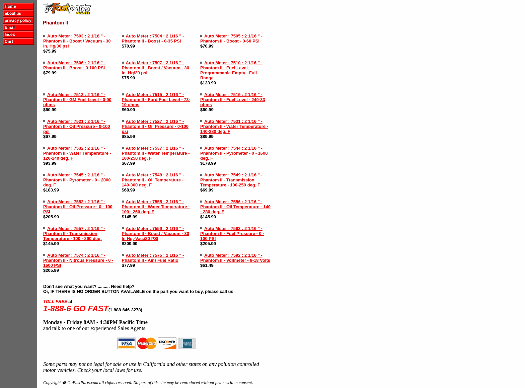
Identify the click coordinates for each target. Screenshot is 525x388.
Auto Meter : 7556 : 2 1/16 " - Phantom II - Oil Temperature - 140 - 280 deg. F (235, 206)
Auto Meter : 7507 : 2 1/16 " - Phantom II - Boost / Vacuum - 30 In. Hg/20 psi (156, 67)
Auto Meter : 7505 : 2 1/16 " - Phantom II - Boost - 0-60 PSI (231, 38)
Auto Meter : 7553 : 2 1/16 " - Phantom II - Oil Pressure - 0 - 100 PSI (77, 206)
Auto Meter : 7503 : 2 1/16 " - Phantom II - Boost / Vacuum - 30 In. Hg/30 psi (77, 41)
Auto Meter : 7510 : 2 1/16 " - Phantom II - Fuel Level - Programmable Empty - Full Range (231, 70)
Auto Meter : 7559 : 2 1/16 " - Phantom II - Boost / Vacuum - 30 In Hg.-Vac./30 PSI (156, 233)
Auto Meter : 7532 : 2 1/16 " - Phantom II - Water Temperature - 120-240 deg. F (77, 153)
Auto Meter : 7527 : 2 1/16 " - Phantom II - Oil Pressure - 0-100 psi (155, 126)
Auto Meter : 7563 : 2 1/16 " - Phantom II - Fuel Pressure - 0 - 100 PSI (232, 233)
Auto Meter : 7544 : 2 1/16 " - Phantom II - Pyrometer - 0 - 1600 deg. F (234, 153)
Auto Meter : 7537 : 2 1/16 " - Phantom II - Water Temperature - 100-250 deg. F (156, 153)
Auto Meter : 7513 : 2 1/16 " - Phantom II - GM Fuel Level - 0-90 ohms (77, 99)
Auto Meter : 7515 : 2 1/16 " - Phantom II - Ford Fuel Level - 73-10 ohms (156, 99)
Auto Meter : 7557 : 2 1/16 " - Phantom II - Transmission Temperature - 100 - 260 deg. (74, 233)
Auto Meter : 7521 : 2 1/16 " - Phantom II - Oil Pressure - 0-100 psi (76, 126)
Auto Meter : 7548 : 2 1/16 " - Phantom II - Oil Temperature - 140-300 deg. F (153, 179)
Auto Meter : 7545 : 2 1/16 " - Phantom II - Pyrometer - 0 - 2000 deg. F (77, 179)
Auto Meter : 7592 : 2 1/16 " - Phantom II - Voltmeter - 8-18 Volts (235, 258)
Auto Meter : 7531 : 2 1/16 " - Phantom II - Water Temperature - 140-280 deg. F (234, 126)
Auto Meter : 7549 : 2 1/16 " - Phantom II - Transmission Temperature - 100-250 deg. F (231, 179)
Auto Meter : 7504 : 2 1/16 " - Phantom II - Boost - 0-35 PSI (153, 38)
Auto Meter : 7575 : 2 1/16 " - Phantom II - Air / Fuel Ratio (153, 258)
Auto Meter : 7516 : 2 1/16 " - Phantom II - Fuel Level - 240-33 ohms (232, 99)
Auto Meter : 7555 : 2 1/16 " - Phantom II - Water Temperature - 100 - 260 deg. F (156, 206)
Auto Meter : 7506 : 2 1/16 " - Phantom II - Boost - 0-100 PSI (74, 65)
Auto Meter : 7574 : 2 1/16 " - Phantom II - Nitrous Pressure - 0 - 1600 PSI (78, 260)
